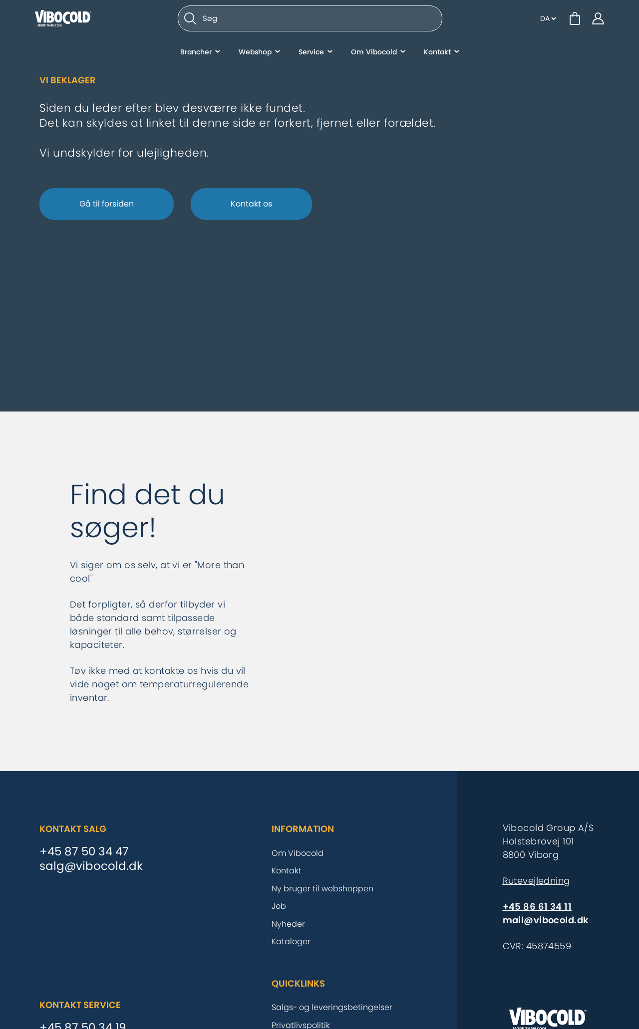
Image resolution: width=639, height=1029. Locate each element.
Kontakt (437, 57)
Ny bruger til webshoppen (322, 888)
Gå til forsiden (106, 203)
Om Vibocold (374, 57)
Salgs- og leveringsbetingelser (332, 1007)
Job (279, 906)
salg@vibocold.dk (91, 866)
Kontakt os (251, 203)
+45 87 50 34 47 (84, 851)
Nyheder (288, 924)
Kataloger (291, 941)
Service (311, 57)
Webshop (255, 57)
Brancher (196, 57)
